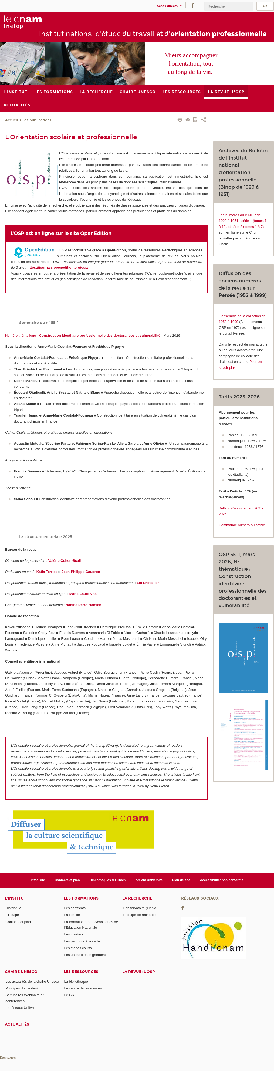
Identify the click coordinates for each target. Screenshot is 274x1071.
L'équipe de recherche (140, 915)
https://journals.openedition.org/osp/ (57, 267)
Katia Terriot (46, 572)
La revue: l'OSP (138, 971)
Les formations (81, 898)
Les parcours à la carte (82, 941)
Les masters (73, 934)
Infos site (38, 880)
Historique (13, 908)
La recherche (137, 898)
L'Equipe (12, 915)
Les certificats (75, 908)
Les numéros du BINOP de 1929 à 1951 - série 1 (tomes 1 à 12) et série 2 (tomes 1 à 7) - (242, 221)
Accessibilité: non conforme (221, 880)
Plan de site (181, 880)
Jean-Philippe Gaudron (81, 572)
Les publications (36, 120)
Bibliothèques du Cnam (108, 880)
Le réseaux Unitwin (20, 1008)
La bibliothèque (76, 981)
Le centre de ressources (83, 988)
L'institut (15, 898)
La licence (72, 915)
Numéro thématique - (82, 335)
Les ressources (81, 971)
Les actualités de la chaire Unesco (32, 981)
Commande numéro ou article (242, 525)
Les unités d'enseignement (85, 955)
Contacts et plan (67, 880)
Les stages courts (78, 948)
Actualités (17, 1024)
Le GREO (71, 995)
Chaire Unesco (21, 971)
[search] (228, 6)
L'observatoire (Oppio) (140, 908)
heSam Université (149, 880)
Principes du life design (23, 988)
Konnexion (8, 1057)
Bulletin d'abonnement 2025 (240, 508)
